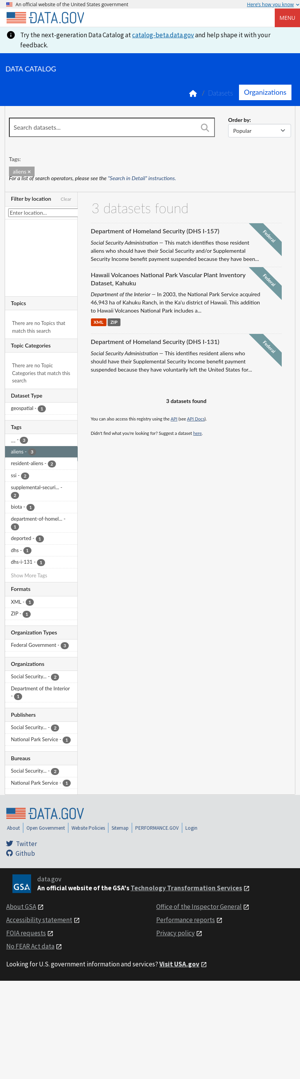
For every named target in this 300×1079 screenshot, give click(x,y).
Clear (66, 199)
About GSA (21, 906)
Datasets (220, 93)
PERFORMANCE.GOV (157, 828)
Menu (287, 17)
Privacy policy (175, 933)
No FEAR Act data (30, 946)
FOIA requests (26, 933)
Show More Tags (29, 575)
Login (191, 828)
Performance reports (185, 920)
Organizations (265, 92)
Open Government (45, 828)
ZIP (113, 322)
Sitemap (120, 828)
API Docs (195, 418)
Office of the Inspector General (199, 906)
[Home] (45, 18)
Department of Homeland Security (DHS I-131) (155, 341)
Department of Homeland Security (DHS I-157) (155, 231)
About (13, 828)
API (174, 418)
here (197, 433)
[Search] (205, 128)
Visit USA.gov (179, 964)
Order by (238, 119)
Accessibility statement (39, 920)
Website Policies (88, 828)
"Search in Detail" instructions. (142, 178)
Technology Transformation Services (186, 888)
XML (99, 322)
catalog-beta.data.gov (163, 35)
